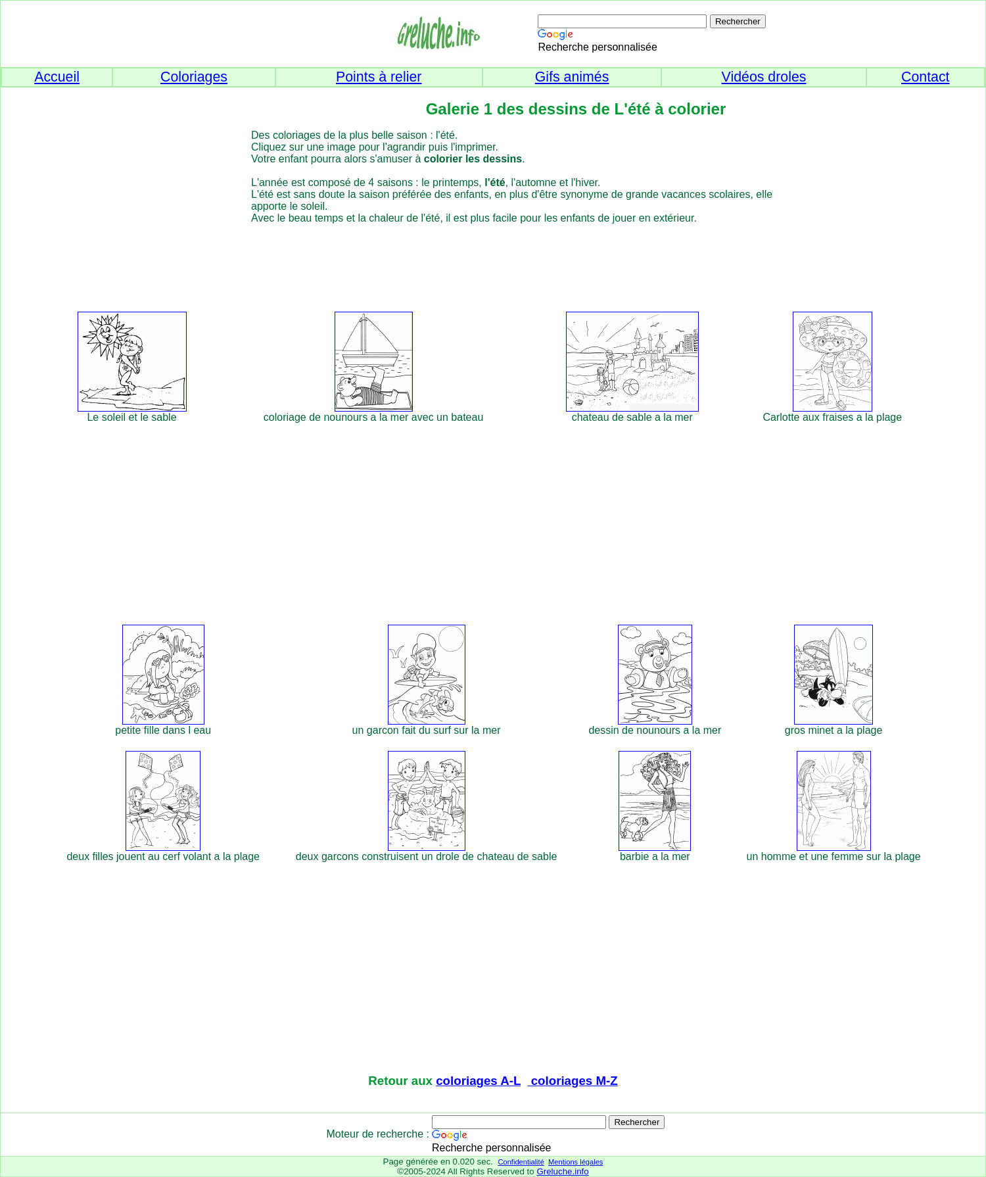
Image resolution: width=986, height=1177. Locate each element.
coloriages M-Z (573, 1081)
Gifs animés (572, 77)
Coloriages (193, 77)
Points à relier (378, 77)
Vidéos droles (764, 77)
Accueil (57, 77)
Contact (925, 77)
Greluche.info (562, 1171)
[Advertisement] (517, 265)
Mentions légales (575, 1162)
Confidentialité (521, 1162)
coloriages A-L (478, 1081)
